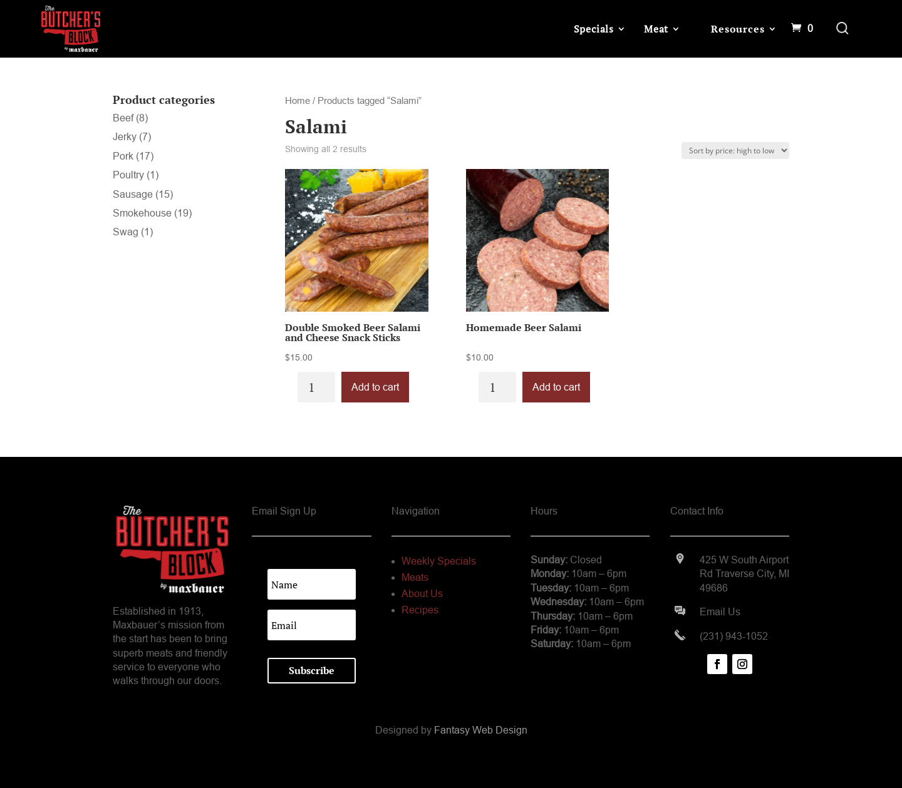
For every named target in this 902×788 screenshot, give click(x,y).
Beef (123, 118)
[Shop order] (735, 150)
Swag (125, 232)
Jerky (125, 136)
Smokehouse (142, 213)
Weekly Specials (439, 561)
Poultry (128, 175)
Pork (123, 156)
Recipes (420, 610)
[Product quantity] (316, 387)
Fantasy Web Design (480, 730)
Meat (656, 28)
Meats (415, 577)
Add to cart (375, 387)
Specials (594, 28)
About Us (422, 593)
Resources (737, 29)
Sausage (133, 194)
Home (297, 101)
